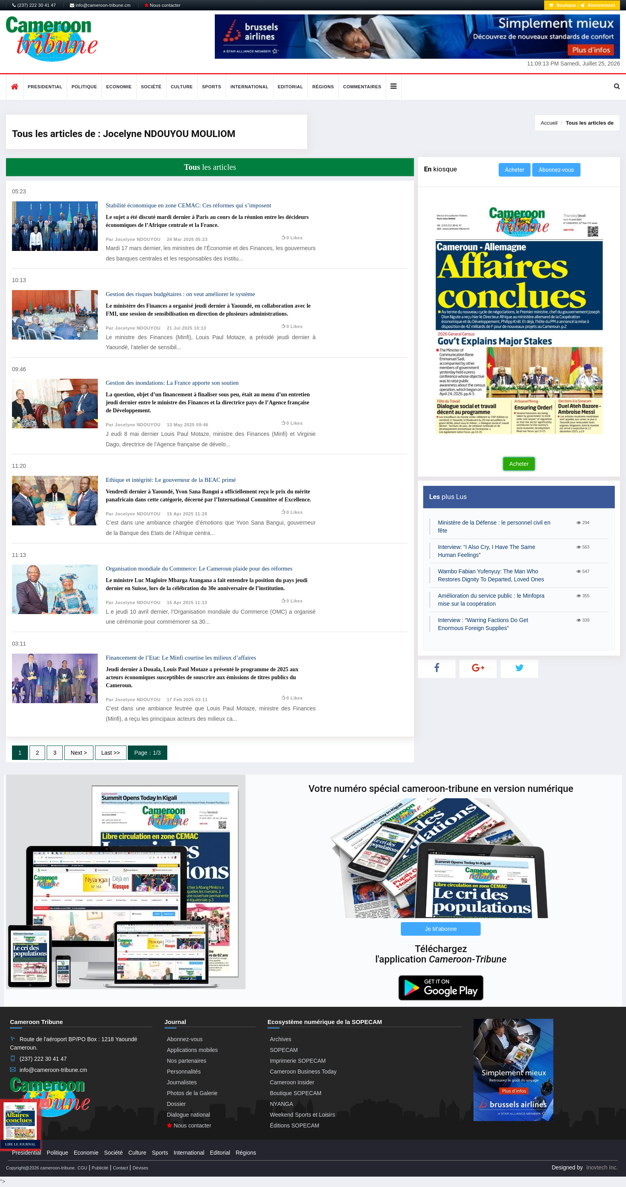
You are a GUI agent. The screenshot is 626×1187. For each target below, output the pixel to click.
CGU (82, 1167)
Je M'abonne (441, 929)
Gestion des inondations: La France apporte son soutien (172, 383)
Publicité (100, 1167)
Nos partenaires (186, 1061)
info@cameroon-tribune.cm (100, 5)
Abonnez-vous (556, 170)
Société (151, 86)
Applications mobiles (192, 1050)
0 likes (292, 237)
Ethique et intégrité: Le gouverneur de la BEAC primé (171, 480)
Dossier (176, 1104)
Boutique (562, 5)
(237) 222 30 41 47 (34, 5)
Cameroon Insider (292, 1082)
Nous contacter (162, 5)
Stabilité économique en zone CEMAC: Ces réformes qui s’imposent (188, 205)
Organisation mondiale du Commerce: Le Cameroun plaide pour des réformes (199, 568)
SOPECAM (284, 1050)
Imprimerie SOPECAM (298, 1061)
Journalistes (182, 1082)
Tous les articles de (590, 123)
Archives (280, 1039)
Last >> (110, 753)
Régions (323, 86)
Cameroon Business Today (303, 1071)
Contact (120, 1167)
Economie (119, 86)
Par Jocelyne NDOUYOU (133, 239)
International (249, 86)
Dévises (140, 1167)
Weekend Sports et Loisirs (302, 1114)
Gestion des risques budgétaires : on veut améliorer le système (180, 294)
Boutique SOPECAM (295, 1093)
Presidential (45, 86)
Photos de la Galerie (192, 1093)
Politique (84, 86)
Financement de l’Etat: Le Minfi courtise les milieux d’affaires (181, 657)
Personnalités (184, 1071)
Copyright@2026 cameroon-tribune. (41, 1167)
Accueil (549, 123)
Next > (79, 753)
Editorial (290, 86)
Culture (182, 86)
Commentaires (362, 86)
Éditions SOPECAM (294, 1125)
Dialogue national (188, 1114)
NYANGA (281, 1104)
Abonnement (597, 5)
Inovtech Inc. (602, 1167)
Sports (211, 86)
